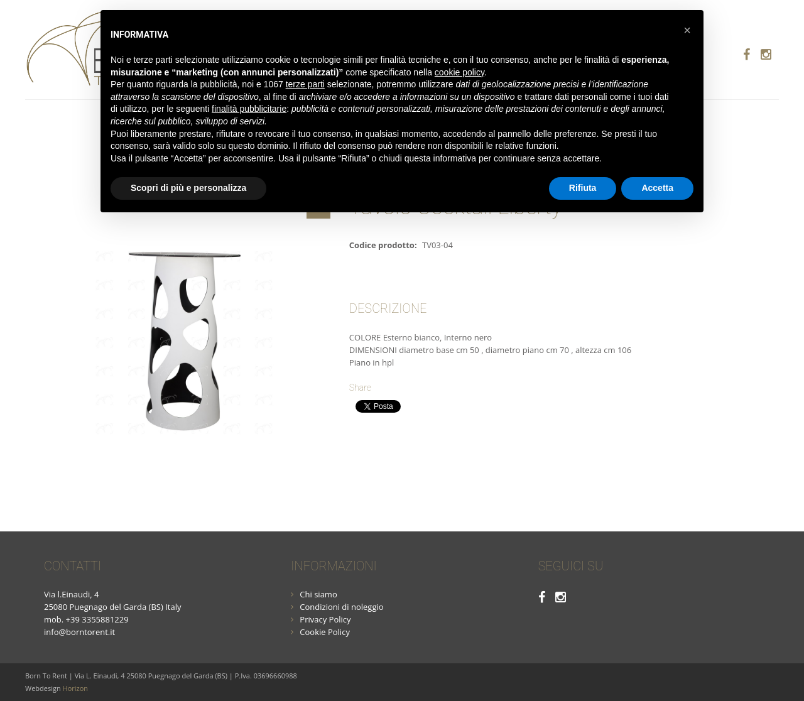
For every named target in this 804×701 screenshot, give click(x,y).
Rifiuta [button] (583, 188)
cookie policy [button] (459, 72)
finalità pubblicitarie (249, 109)
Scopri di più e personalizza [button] (188, 188)
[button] (687, 30)
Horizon (76, 688)
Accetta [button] (657, 188)
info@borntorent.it (79, 632)
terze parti (305, 84)
